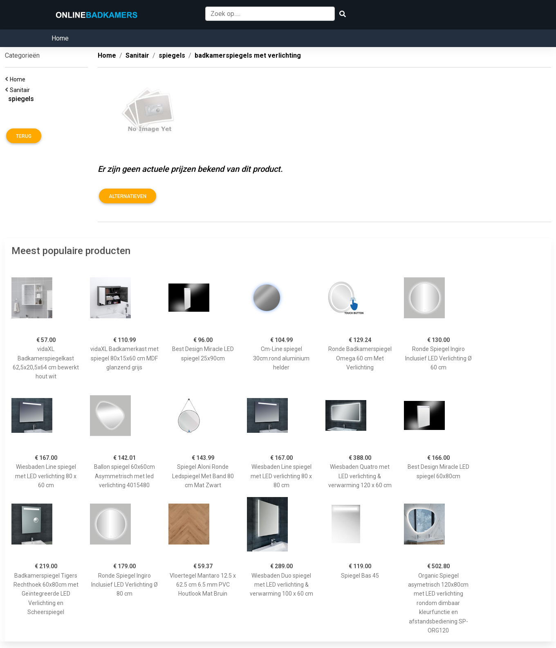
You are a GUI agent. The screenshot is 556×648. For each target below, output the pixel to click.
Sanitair (21, 90)
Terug (23, 136)
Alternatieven (127, 196)
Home (60, 38)
